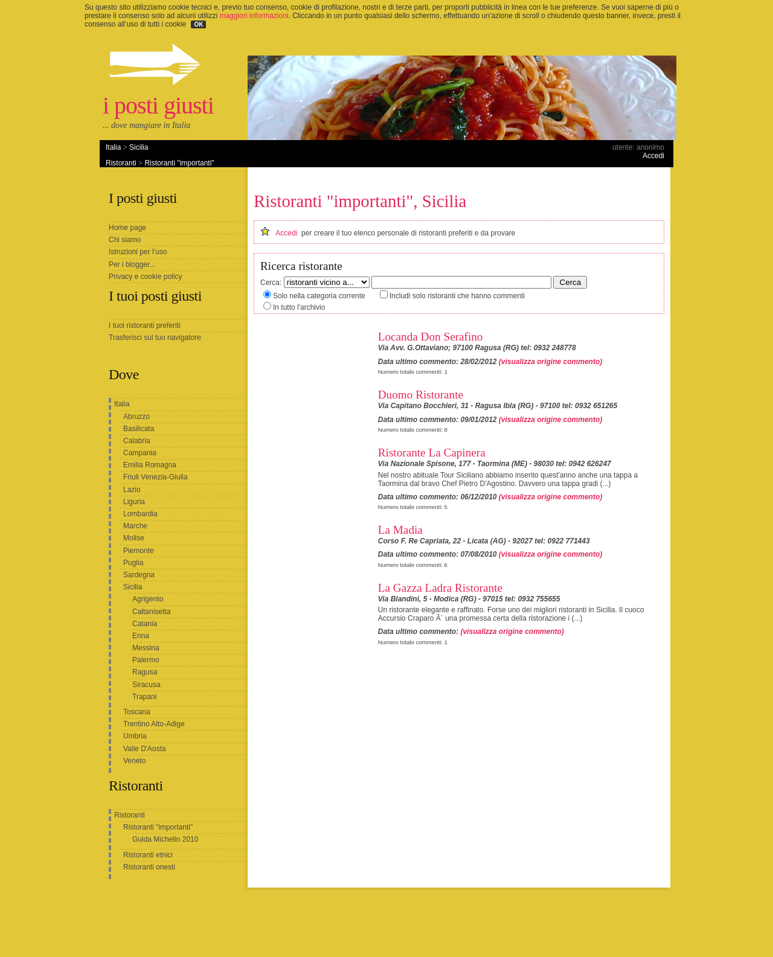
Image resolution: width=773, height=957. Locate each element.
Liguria (134, 502)
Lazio (132, 489)
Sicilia (138, 147)
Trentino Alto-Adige (154, 724)
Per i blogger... (132, 264)
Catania (144, 623)
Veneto (134, 761)
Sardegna (139, 575)
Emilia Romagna (149, 465)
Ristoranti (121, 163)
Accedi (653, 156)
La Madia (400, 529)
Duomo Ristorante (420, 394)
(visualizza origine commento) (550, 361)
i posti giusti (158, 105)
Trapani (144, 697)
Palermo (145, 660)
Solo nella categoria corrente (319, 296)
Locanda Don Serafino (430, 336)
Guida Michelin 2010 (165, 839)
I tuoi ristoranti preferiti (145, 325)
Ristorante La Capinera (432, 452)
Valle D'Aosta (144, 748)
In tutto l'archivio (299, 307)
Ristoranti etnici (148, 855)
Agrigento (147, 599)
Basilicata (138, 428)
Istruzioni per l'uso (138, 252)
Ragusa (144, 672)
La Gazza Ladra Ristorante (440, 587)
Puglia (133, 563)
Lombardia (140, 514)
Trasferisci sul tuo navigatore (155, 337)
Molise (133, 538)
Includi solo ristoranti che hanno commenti (457, 296)
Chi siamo (125, 239)
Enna (140, 636)
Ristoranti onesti (149, 867)
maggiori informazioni (253, 15)
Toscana (136, 712)
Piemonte (138, 550)
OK (198, 24)
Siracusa (146, 684)
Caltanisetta (151, 611)
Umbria (135, 736)
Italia (113, 147)
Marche (135, 526)
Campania (139, 453)
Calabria (136, 441)
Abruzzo (136, 416)
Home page (127, 227)
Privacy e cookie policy (145, 276)
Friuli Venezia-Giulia (155, 477)
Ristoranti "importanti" (179, 163)
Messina (145, 648)
